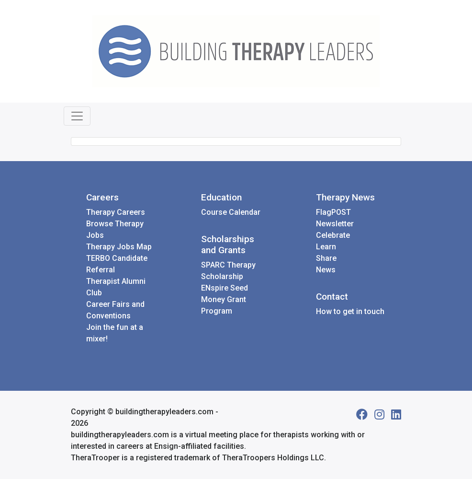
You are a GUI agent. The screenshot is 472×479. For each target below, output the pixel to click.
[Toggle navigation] (77, 116)
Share (326, 258)
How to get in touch (350, 311)
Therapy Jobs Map (119, 246)
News (326, 269)
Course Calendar (230, 212)
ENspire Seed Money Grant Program (224, 299)
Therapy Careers (115, 212)
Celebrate (333, 235)
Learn (326, 246)
